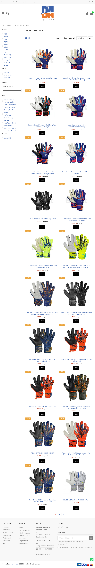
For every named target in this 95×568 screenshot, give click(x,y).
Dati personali (25, 533)
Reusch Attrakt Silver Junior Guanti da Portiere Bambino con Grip (76, 407)
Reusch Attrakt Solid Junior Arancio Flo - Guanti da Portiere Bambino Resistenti (76, 454)
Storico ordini (25, 536)
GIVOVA (7, 72)
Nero (6, 120)
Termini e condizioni (8, 2)
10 (6, 50)
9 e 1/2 (7, 57)
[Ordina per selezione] (81, 38)
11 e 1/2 (7, 63)
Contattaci (24, 543)
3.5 (6, 65)
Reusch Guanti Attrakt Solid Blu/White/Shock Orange (76, 126)
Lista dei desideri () (86, 2)
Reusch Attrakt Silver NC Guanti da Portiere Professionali (76, 360)
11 (5, 52)
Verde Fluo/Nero (10, 131)
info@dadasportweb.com (45, 546)
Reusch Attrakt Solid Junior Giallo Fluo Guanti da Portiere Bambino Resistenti (76, 266)
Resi (4, 543)
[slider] (2, 90)
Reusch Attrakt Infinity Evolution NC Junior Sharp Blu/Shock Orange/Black (42, 173)
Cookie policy (31, 2)
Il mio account (25, 530)
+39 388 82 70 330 (45, 549)
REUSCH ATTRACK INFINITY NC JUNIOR (42, 406)
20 (90, 38)
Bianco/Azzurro (10, 107)
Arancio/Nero (9, 99)
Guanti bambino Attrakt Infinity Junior (42, 219)
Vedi (42, 86)
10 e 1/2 (7, 60)
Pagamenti (7, 538)
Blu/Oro (7, 115)
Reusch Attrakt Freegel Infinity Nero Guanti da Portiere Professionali (76, 313)
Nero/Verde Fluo (10, 128)
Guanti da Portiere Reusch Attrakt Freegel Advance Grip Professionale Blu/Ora (42, 79)
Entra (22, 527)
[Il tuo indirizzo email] (73, 538)
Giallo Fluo (8, 118)
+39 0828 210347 (45, 540)
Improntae (14, 564)
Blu (6, 112)
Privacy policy (20, 2)
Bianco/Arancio (10, 105)
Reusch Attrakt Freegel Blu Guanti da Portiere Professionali (42, 360)
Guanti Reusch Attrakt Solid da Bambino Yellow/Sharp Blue (42, 266)
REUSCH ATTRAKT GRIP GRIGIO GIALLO (76, 500)
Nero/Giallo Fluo (10, 123)
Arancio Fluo (9, 102)
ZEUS (7, 78)
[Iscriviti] (91, 538)
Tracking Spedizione (24, 540)
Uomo (7, 138)
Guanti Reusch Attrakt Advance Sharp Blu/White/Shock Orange (76, 79)
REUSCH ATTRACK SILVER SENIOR (42, 453)
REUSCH (8, 75)
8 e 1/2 (7, 55)
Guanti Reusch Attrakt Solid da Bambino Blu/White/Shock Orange (76, 219)
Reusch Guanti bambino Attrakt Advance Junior (76, 173)
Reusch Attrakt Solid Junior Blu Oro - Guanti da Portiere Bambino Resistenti (42, 313)
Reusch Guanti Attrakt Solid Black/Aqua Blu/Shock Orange (42, 126)
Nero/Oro (8, 125)
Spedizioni (6, 541)
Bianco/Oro (8, 110)
